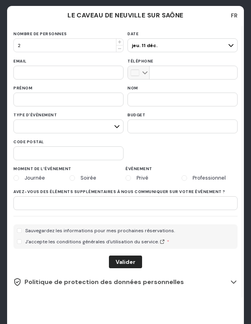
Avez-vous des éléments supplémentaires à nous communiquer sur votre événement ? (119, 191)
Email (20, 61)
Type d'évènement (35, 114)
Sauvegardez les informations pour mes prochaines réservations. (100, 231)
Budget (136, 114)
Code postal (28, 141)
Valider (125, 261)
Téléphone (140, 61)
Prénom (22, 88)
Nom (132, 88)
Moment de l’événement (42, 168)
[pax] (182, 42)
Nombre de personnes (40, 33)
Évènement (139, 168)
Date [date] (133, 33)
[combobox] (234, 15)
